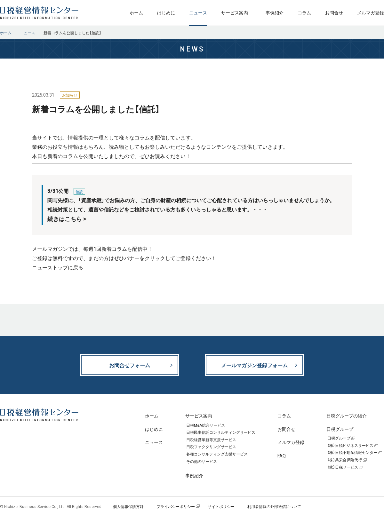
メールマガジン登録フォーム (254, 365)
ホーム (136, 12)
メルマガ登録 (370, 12)
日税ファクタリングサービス (211, 446)
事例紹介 (275, 12)
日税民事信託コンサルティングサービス (220, 432)
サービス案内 (234, 12)
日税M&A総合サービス (205, 425)
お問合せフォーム (129, 365)
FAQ (281, 455)
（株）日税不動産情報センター (352, 452)
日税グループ (338, 438)
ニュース (198, 12)
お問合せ (334, 12)
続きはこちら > (66, 219)
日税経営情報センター (39, 12)
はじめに (166, 12)
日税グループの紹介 (346, 415)
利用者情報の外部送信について (274, 506)
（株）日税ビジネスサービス (350, 445)
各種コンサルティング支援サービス (217, 454)
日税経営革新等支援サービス (211, 439)
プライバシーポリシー (175, 506)
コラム (304, 12)
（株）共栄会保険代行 (344, 460)
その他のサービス (201, 461)
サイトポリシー (221, 506)
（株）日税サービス (342, 467)
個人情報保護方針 (128, 506)
